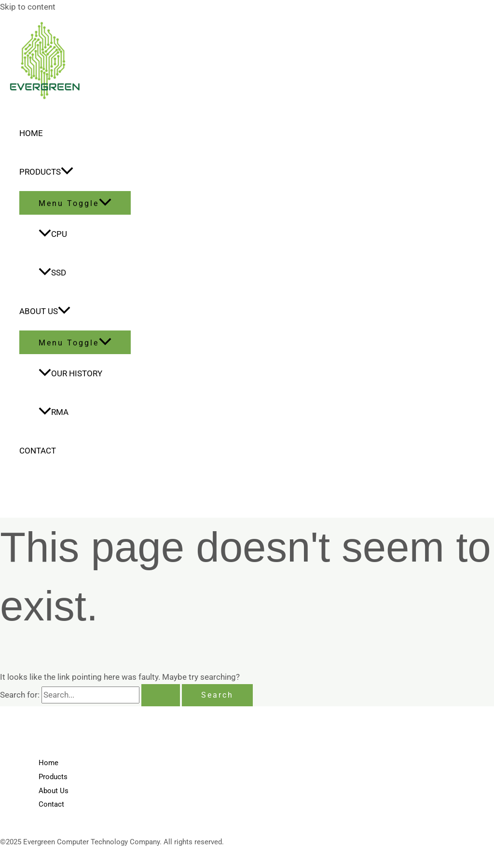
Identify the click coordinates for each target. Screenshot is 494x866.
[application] (67, 171)
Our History (70, 373)
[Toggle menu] (75, 203)
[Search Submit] (160, 695)
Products (46, 171)
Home (31, 133)
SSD (52, 272)
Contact (37, 450)
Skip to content (27, 7)
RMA (54, 412)
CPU (53, 234)
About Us (44, 311)
